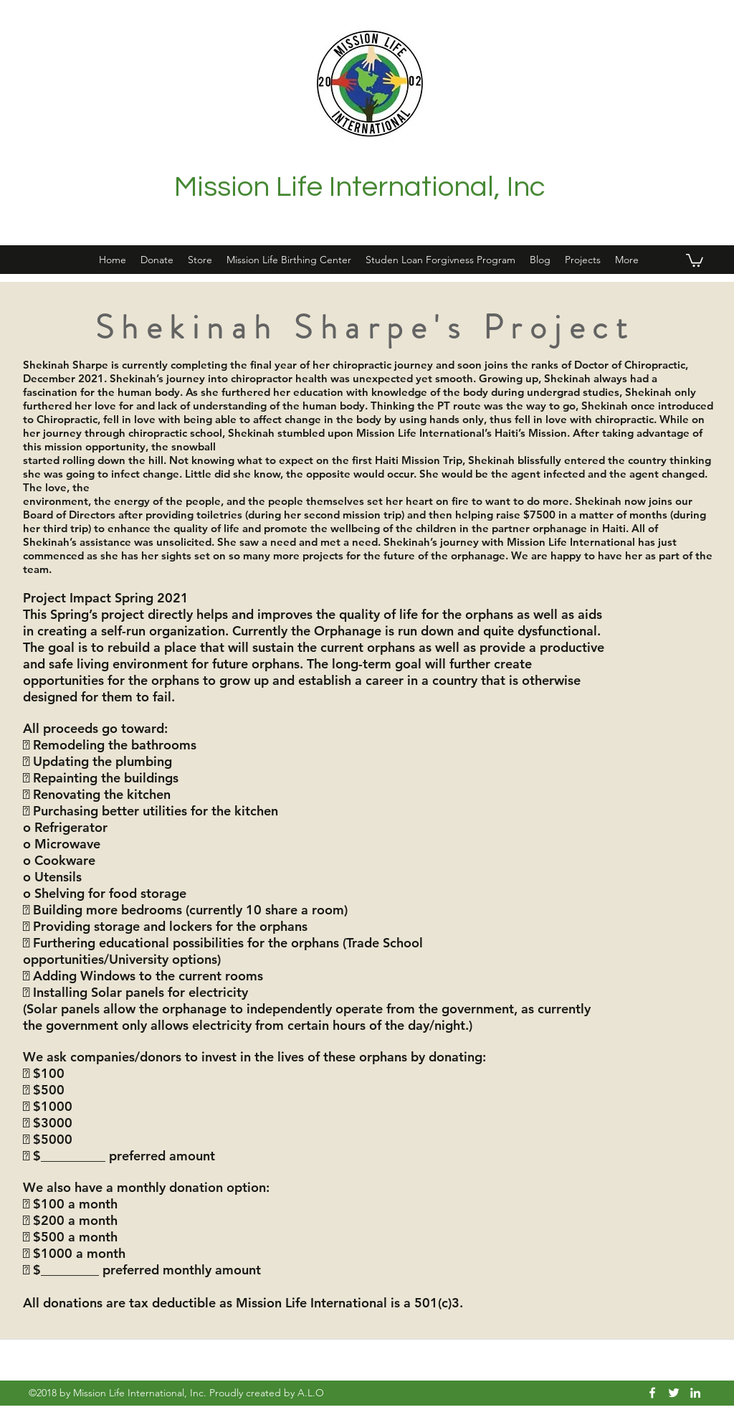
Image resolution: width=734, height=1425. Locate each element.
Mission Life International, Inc (359, 187)
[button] (583, 259)
